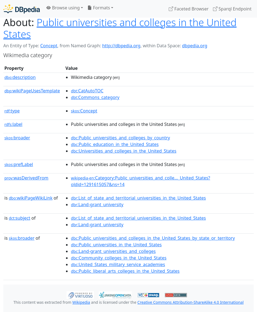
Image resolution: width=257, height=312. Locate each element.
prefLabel (18, 164)
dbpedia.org (194, 46)
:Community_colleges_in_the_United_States (119, 258)
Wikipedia (81, 302)
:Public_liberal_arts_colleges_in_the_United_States (125, 271)
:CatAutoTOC (87, 91)
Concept (48, 46)
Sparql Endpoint (232, 9)
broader (17, 138)
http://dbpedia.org (121, 46)
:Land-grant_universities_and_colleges (113, 251)
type (12, 111)
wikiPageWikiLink (30, 198)
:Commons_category (95, 97)
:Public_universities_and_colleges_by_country (120, 138)
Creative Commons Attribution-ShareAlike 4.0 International (190, 302)
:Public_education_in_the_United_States (115, 144)
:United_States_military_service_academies (118, 264)
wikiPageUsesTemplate (32, 91)
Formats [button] (98, 8)
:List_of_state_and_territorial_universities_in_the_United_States (138, 198)
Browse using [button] (63, 8)
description (20, 77)
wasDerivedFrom (26, 178)
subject (19, 218)
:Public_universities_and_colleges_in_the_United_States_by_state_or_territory (153, 238)
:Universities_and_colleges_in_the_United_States (123, 151)
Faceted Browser (189, 9)
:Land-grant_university (97, 204)
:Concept (84, 111)
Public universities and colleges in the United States (120, 28)
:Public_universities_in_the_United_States (116, 245)
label (13, 124)
